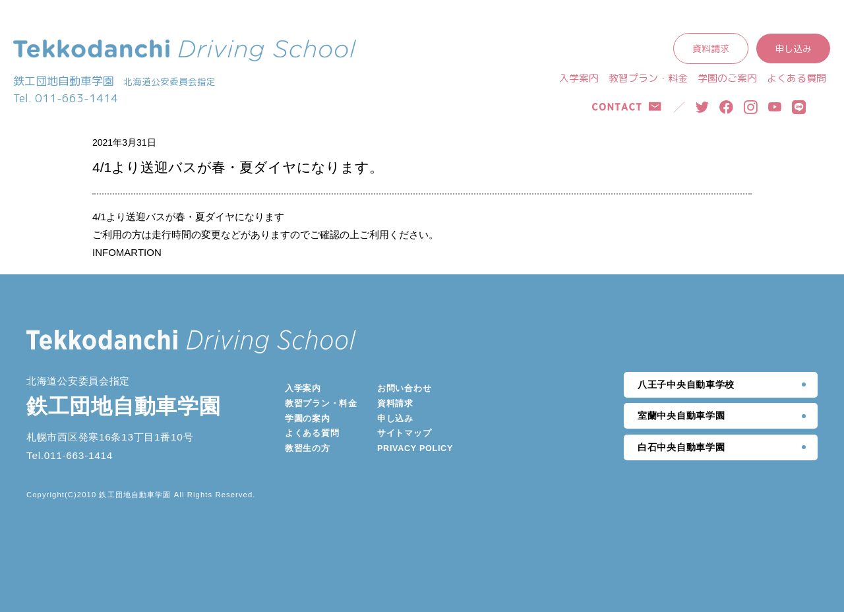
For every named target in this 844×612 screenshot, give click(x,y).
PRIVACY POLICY (415, 448)
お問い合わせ (404, 388)
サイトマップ (404, 433)
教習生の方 (307, 448)
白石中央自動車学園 (681, 447)
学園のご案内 (727, 78)
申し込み (793, 48)
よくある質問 (796, 78)
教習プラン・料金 (648, 78)
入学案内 (579, 78)
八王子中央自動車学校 (686, 384)
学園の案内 (307, 418)
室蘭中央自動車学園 (681, 415)
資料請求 (710, 48)
